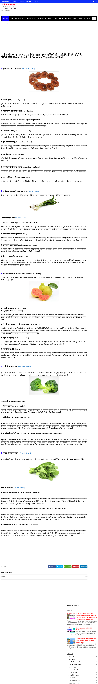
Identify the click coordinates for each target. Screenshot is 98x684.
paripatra (69, 217)
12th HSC (69, 82)
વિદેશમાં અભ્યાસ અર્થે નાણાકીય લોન (77, 281)
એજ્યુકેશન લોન (71, 254)
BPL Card (69, 101)
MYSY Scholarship (72, 204)
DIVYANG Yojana (72, 18)
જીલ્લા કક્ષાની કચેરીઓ (73, 265)
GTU (67, 156)
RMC (68, 236)
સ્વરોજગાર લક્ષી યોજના (73, 289)
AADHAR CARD (71, 85)
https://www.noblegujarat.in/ (23, 679)
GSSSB (68, 154)
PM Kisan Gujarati (72, 225)
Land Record (70, 191)
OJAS (68, 209)
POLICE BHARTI (72, 228)
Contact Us (23, 1)
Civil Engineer (70, 109)
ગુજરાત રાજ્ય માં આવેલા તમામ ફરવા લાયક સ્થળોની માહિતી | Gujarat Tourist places (84, 63)
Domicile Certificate (72, 125)
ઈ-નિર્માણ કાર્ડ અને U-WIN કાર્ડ (76, 252)
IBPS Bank (69, 172)
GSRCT (68, 151)
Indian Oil (69, 177)
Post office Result (71, 230)
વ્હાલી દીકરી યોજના (72, 283)
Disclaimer (31, 1)
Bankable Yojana (71, 98)
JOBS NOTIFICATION (73, 183)
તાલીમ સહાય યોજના (73, 267)
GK (67, 138)
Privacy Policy (7, 1)
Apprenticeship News (72, 87)
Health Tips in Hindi (72, 169)
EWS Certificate (71, 135)
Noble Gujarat (11, 4)
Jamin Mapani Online (73, 180)
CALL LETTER (71, 106)
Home (8, 18)
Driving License (71, 127)
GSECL (68, 148)
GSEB (68, 146)
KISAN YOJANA (71, 188)
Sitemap (38, 1)
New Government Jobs (19, 18)
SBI (67, 238)
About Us (15, 1)
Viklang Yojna (70, 246)
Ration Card (70, 233)
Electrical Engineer (72, 130)
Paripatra (83, 18)
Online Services (71, 212)
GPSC (68, 143)
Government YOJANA (47, 18)
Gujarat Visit (70, 162)
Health (68, 164)
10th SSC (69, 79)
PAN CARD (70, 214)
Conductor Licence (72, 111)
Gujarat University (72, 159)
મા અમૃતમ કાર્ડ (71, 275)
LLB (67, 193)
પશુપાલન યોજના (71, 270)
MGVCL (69, 199)
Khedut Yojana (33, 18)
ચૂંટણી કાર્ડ (69, 262)
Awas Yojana (70, 90)
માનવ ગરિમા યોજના (72, 278)
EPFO (68, 132)
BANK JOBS (70, 95)
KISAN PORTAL (71, 185)
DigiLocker (69, 117)
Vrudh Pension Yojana (73, 249)
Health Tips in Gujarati (73, 167)
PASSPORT (70, 220)
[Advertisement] (32, 43)
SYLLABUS (60, 18)
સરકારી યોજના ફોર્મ (72, 286)
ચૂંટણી (68, 259)
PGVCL (68, 222)
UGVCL (68, 244)
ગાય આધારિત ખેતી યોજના (74, 257)
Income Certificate (72, 175)
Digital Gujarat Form (72, 119)
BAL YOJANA (71, 93)
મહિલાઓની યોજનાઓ (73, 273)
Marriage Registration (73, 196)
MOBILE (69, 201)
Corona (68, 114)
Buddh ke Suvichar (72, 103)
